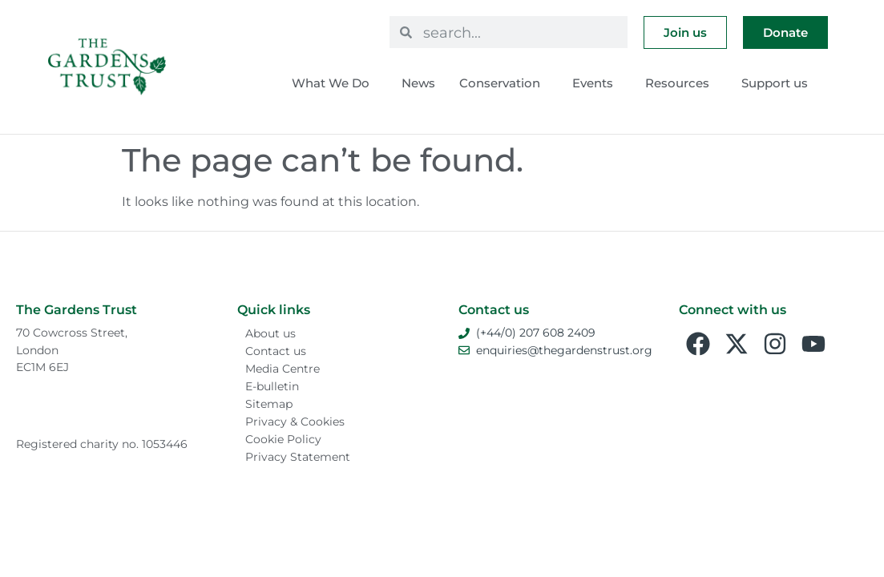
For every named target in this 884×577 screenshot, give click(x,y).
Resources (681, 83)
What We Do (334, 83)
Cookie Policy (283, 439)
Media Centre (282, 368)
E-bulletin (272, 386)
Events (596, 83)
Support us (778, 83)
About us (270, 333)
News (418, 83)
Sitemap (269, 404)
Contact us (275, 351)
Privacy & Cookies (295, 421)
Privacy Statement (297, 457)
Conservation (503, 83)
